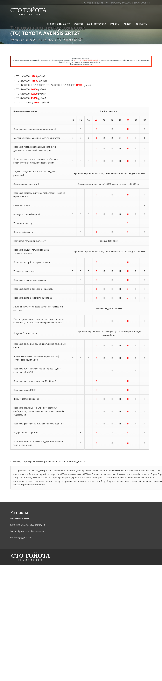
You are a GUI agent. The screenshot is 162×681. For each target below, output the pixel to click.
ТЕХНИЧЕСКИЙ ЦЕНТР (58, 23)
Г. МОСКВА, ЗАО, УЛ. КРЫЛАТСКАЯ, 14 (128, 2)
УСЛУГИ (78, 23)
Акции (127, 23)
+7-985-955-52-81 (92, 2)
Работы (114, 23)
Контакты (141, 23)
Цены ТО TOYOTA (96, 23)
